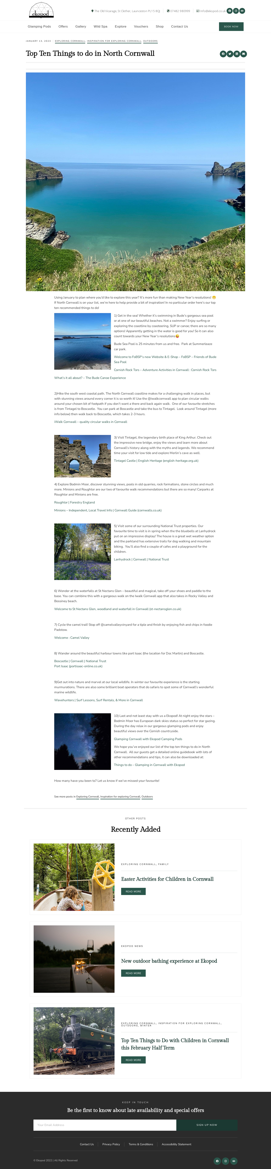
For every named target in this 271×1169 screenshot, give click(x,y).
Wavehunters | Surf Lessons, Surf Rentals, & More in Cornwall (98, 700)
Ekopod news (132, 946)
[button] (223, 54)
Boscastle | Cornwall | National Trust (80, 661)
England (88, 502)
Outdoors (150, 41)
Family (163, 864)
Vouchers (141, 26)
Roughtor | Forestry (68, 502)
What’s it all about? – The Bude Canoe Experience (90, 378)
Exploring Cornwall (70, 41)
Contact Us (179, 26)
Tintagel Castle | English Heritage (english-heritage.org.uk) (156, 461)
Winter (146, 1025)
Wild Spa (100, 26)
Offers (63, 26)
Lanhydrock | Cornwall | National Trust (141, 559)
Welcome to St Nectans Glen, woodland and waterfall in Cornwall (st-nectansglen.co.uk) (117, 609)
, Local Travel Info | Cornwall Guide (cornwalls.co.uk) (124, 510)
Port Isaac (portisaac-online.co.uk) (78, 666)
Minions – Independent (70, 510)
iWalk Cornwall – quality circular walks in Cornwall (90, 422)
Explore (120, 26)
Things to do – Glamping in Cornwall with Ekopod (149, 765)
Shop (160, 26)
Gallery (80, 26)
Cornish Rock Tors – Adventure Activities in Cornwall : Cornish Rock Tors (165, 370)
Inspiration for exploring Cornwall (114, 41)
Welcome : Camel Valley (71, 638)
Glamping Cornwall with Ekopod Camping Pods (148, 739)
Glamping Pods (39, 26)
